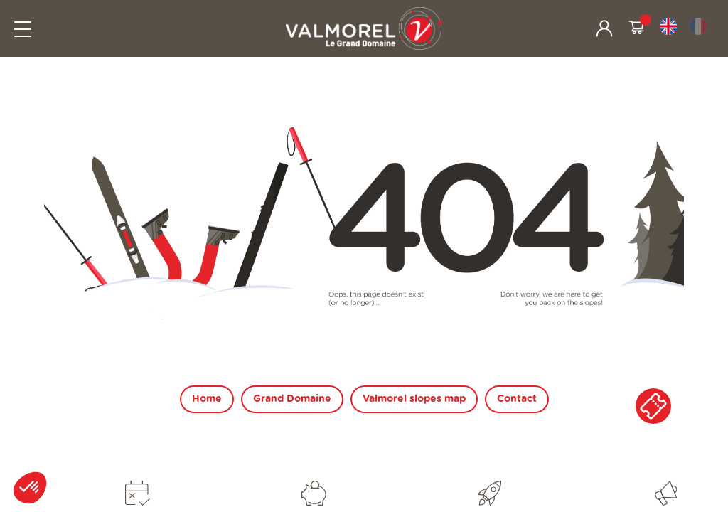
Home (207, 399)
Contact (517, 399)
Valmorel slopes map (414, 399)
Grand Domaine (292, 399)
